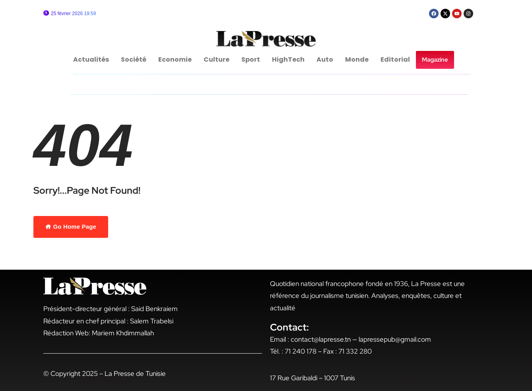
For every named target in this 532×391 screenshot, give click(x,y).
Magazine (435, 60)
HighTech (288, 59)
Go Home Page (70, 226)
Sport (250, 59)
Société (133, 59)
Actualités (91, 59)
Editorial (395, 59)
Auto (324, 59)
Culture (216, 59)
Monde (357, 59)
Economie (175, 59)
